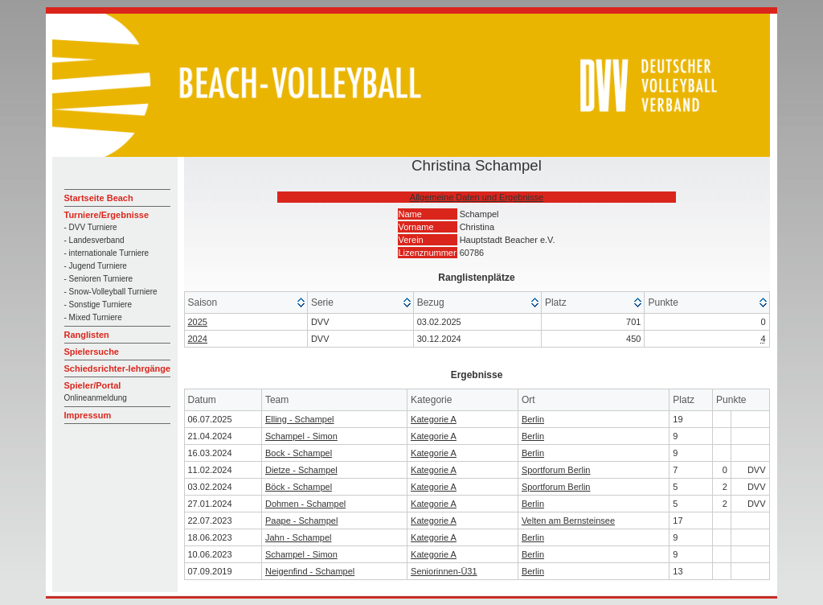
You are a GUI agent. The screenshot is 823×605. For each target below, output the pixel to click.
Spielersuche (91, 351)
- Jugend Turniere (95, 265)
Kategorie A (434, 419)
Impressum (88, 415)
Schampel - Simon (301, 436)
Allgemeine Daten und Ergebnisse (476, 197)
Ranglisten (86, 335)
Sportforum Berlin (556, 470)
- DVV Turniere (90, 227)
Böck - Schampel (298, 487)
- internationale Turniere (106, 253)
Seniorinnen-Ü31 (444, 571)
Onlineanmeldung (95, 397)
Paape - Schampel (301, 520)
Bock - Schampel (298, 453)
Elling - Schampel (299, 419)
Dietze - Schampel (301, 470)
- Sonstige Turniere (98, 304)
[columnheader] (246, 303)
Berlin (533, 419)
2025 (197, 322)
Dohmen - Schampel (305, 503)
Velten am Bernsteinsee (568, 520)
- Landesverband (94, 240)
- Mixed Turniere (93, 317)
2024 (197, 339)
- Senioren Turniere (98, 278)
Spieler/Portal (92, 385)
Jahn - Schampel (298, 537)
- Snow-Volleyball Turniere (111, 291)
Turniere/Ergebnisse (106, 215)
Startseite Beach (98, 198)
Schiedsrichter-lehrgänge (117, 368)
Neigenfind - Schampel (309, 571)
